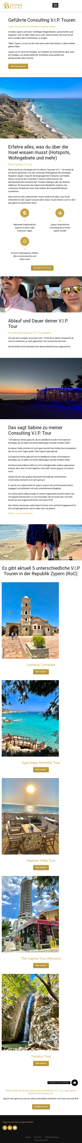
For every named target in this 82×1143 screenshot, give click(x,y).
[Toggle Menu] (55, 5)
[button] (74, 1082)
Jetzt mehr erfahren (18, 66)
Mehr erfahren (41, 672)
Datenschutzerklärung (52, 1137)
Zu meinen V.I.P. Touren (42, 268)
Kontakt (28, 1137)
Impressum (37, 1137)
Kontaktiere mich (41, 1107)
